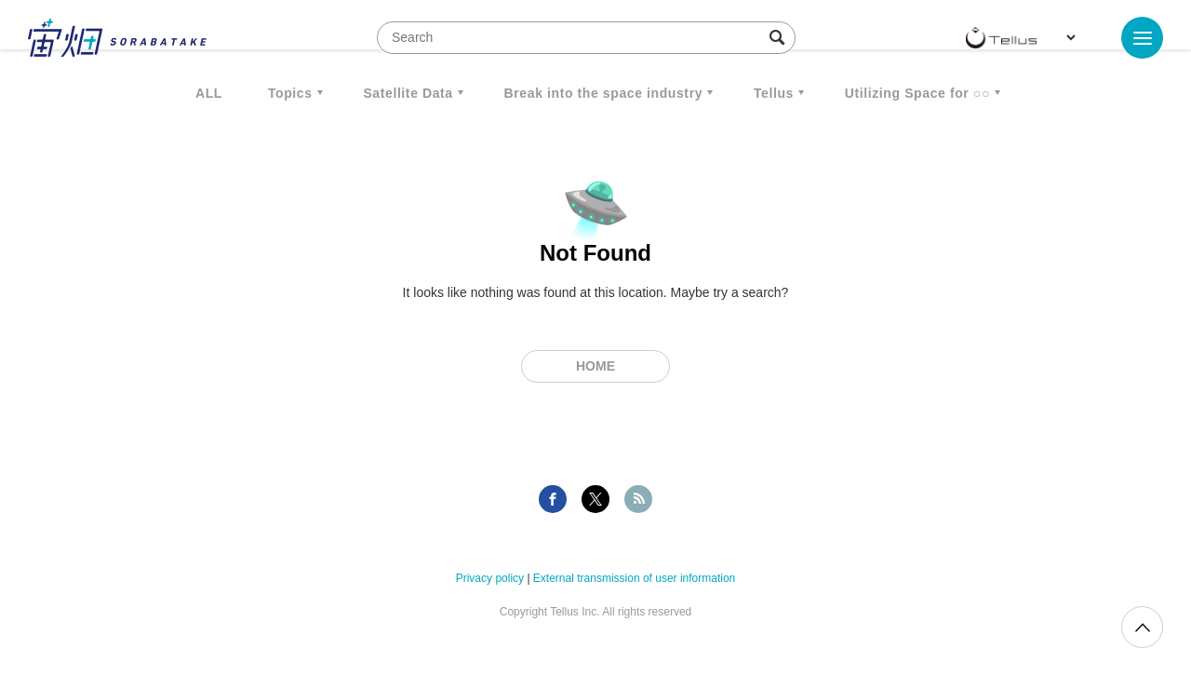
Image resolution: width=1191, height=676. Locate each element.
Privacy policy (490, 578)
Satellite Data (407, 93)
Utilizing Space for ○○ (917, 93)
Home (595, 365)
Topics (290, 93)
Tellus (774, 93)
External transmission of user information (634, 578)
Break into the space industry (603, 93)
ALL (208, 93)
